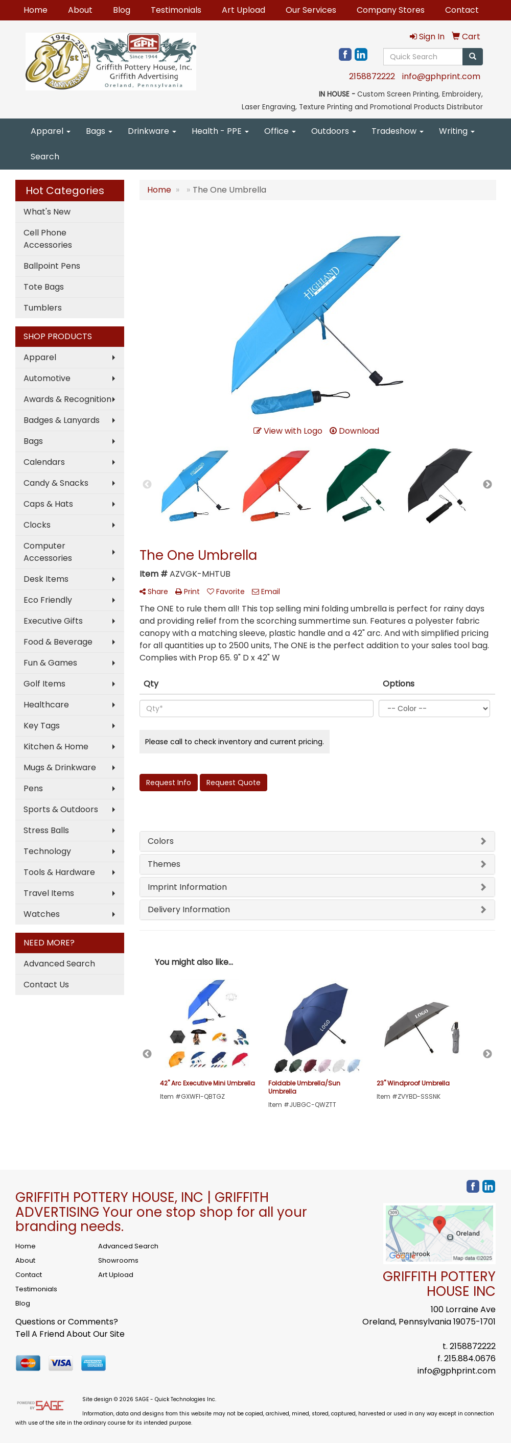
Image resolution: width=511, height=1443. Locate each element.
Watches (42, 914)
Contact (462, 10)
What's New (47, 212)
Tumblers (43, 308)
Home (36, 10)
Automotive (47, 378)
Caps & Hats (48, 504)
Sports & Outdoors (61, 809)
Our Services (311, 10)
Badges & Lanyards (62, 420)
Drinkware (152, 131)
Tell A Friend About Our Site (70, 1334)
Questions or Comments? (66, 1322)
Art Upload (243, 10)
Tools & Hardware (59, 872)
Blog (121, 10)
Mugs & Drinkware (60, 767)
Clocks (37, 525)
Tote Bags (44, 287)
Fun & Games (50, 663)
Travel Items (49, 893)
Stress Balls (46, 830)
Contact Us (46, 984)
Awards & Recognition (67, 399)
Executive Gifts (53, 621)
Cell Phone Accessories (48, 239)
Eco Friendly (48, 600)
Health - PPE (220, 131)
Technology (47, 851)
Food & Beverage (58, 642)
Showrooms (118, 1260)
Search (45, 156)
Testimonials (176, 10)
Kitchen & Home (56, 746)
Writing (457, 131)
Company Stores (391, 10)
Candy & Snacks (56, 483)
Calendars (44, 462)
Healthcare (46, 705)
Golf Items (44, 684)
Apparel (51, 131)
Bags (99, 131)
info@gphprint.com (441, 76)
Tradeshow (397, 131)
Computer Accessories (48, 552)
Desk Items (46, 579)
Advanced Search (59, 963)
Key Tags (42, 725)
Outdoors (333, 131)
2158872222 (372, 76)
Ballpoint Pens (52, 266)
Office (280, 131)
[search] (472, 56)
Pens (33, 788)
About (80, 10)
